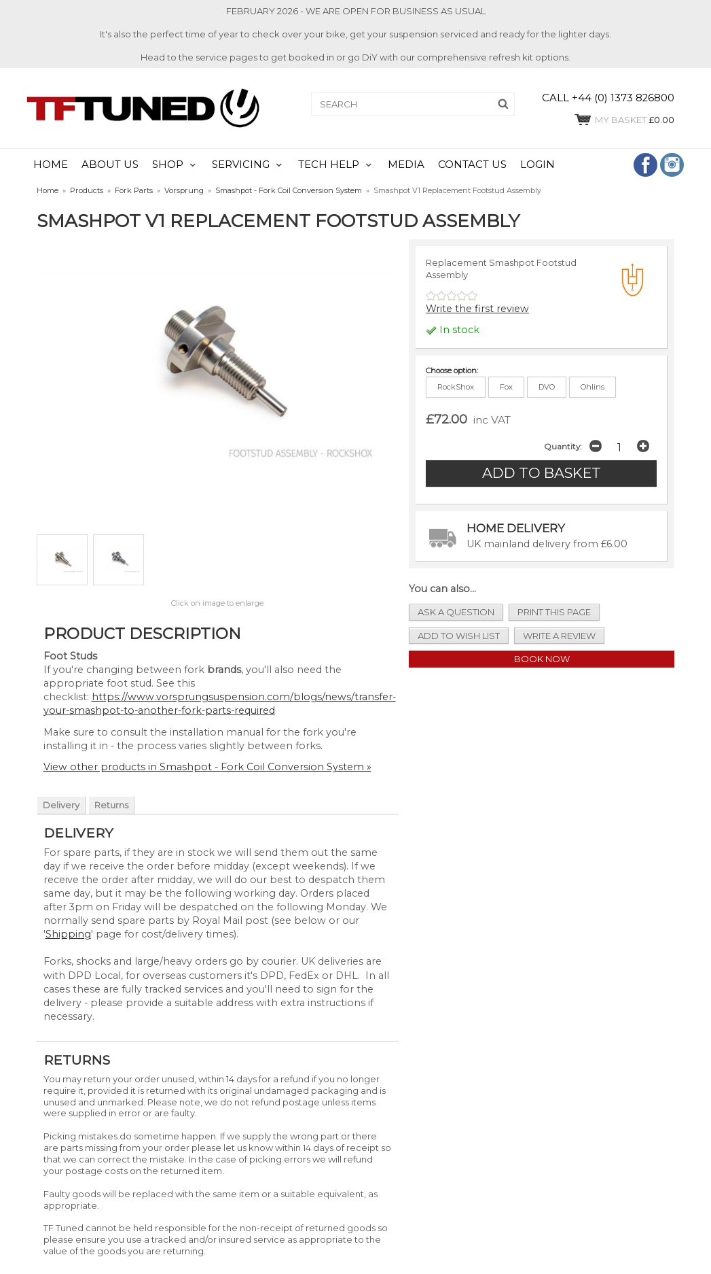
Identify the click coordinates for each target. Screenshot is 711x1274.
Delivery (61, 804)
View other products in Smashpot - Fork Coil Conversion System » (207, 767)
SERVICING (241, 164)
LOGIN (537, 164)
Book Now (542, 658)
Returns (111, 804)
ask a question (456, 611)
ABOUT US (110, 164)
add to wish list (459, 635)
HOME (50, 164)
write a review (559, 635)
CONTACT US (472, 164)
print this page (554, 611)
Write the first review (477, 309)
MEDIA (406, 164)
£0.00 (623, 119)
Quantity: (562, 446)
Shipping (68, 934)
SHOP (167, 164)
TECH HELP (328, 164)
